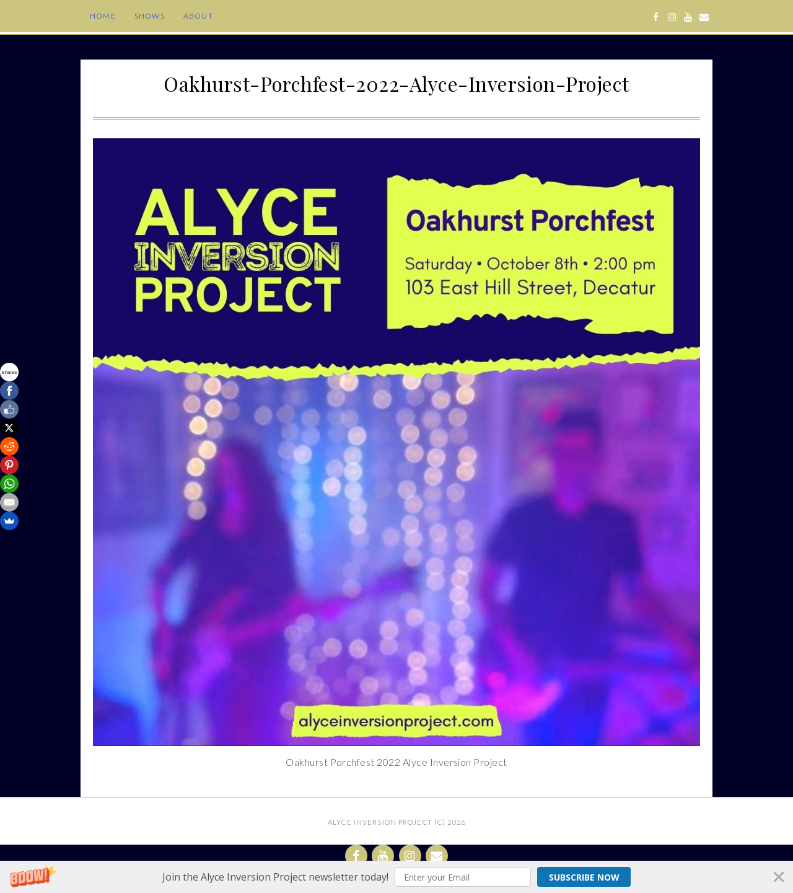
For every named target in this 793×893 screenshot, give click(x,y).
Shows (149, 15)
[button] (396, 877)
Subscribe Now (584, 877)
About (198, 15)
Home (103, 15)
